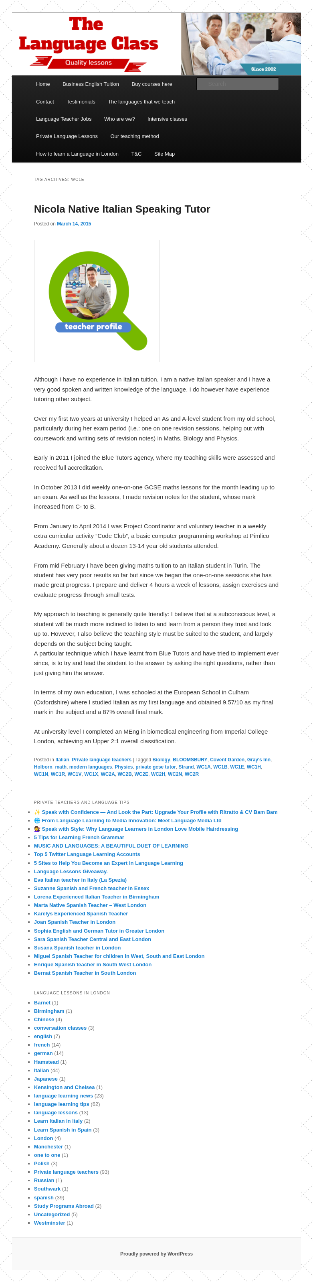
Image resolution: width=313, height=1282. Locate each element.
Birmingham (49, 1011)
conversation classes (60, 1028)
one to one (47, 1155)
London (43, 1138)
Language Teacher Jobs (64, 119)
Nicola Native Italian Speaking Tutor (122, 209)
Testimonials (81, 102)
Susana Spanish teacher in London (77, 948)
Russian (44, 1180)
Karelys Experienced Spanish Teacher (81, 914)
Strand (186, 767)
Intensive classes (167, 119)
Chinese (44, 1019)
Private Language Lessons (67, 136)
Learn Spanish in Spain (63, 1130)
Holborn (43, 767)
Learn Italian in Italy (58, 1121)
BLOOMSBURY (190, 760)
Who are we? (119, 119)
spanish (44, 1198)
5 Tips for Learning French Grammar (79, 837)
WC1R (58, 774)
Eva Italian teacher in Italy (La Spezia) (80, 880)
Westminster (49, 1223)
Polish (42, 1163)
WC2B (125, 774)
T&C (136, 154)
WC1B (220, 767)
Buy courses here (152, 84)
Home (43, 84)
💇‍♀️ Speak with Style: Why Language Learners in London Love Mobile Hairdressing (136, 829)
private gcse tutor (155, 767)
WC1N (41, 774)
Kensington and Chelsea (64, 1087)
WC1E (237, 767)
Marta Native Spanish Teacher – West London (90, 905)
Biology (161, 760)
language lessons (56, 1113)
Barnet (42, 1003)
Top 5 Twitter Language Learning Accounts (87, 854)
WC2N (175, 774)
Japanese (46, 1079)
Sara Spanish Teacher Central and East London (92, 939)
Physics (124, 767)
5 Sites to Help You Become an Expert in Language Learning (108, 863)
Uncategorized (52, 1214)
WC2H (158, 774)
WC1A (203, 767)
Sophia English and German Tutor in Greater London (99, 931)
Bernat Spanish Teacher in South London (85, 973)
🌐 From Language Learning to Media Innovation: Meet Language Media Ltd (128, 820)
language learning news (63, 1096)
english (43, 1036)
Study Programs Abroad (64, 1206)
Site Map (164, 154)
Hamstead (46, 1062)
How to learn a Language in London (77, 154)
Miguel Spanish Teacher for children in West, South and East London (119, 956)
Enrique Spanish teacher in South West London (93, 965)
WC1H (254, 767)
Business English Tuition (91, 84)
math (61, 767)
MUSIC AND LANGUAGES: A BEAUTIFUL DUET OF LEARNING (111, 846)
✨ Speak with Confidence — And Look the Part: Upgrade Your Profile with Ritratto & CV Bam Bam (156, 812)
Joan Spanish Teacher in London (74, 922)
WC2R (192, 774)
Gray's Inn (259, 760)
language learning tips (61, 1104)
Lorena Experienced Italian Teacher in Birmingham (97, 897)
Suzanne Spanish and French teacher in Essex (91, 888)
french (42, 1045)
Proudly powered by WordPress (156, 1254)
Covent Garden (227, 760)
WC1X (91, 774)
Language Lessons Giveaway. (71, 871)
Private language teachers (102, 760)
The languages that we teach (141, 102)
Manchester (48, 1147)
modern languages (90, 767)
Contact (45, 102)
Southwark (47, 1189)
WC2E (142, 774)
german (43, 1053)
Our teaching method (134, 136)
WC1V (75, 774)
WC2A (108, 774)
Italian (62, 760)
